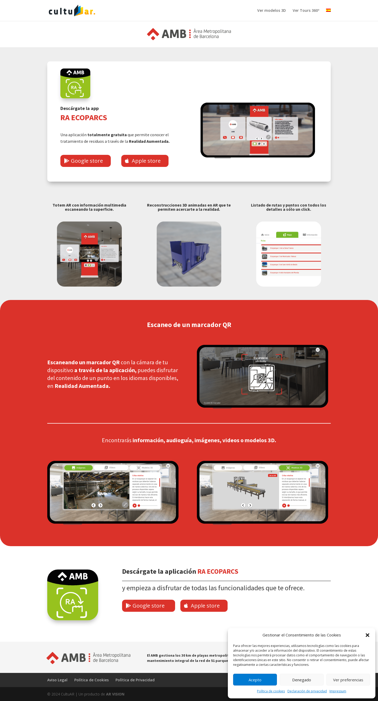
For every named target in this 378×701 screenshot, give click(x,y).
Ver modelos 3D (271, 11)
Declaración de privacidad (307, 691)
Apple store (146, 160)
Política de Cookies (91, 679)
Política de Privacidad (135, 679)
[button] (367, 635)
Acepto (255, 679)
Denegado (301, 679)
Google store (87, 160)
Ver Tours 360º (306, 11)
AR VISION (115, 694)
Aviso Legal (57, 679)
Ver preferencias (348, 679)
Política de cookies (271, 691)
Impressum (337, 691)
